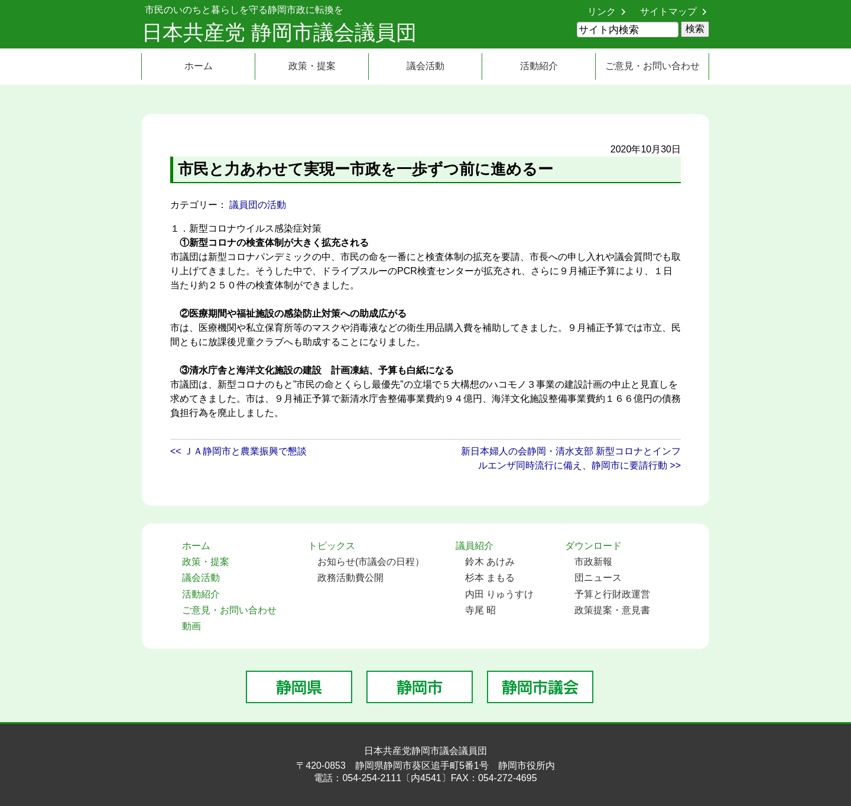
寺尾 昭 (480, 610)
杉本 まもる (490, 578)
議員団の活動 (257, 205)
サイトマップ (668, 11)
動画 (191, 626)
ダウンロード (593, 546)
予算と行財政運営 (612, 594)
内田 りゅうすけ (499, 594)
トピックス (331, 546)
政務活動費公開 (350, 578)
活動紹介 (539, 66)
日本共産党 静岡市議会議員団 (279, 32)
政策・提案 (312, 66)
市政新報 (593, 562)
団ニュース (598, 578)
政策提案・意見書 (612, 610)
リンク (601, 11)
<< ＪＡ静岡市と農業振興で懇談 (238, 451)
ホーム (198, 66)
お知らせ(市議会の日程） (370, 562)
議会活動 (425, 66)
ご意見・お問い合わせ (652, 66)
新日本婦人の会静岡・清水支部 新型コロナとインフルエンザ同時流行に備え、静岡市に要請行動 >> (571, 458)
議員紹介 (474, 546)
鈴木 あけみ (490, 562)
